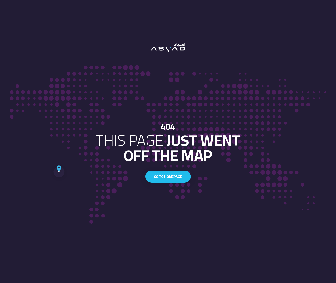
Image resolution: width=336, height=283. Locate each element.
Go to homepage (168, 176)
